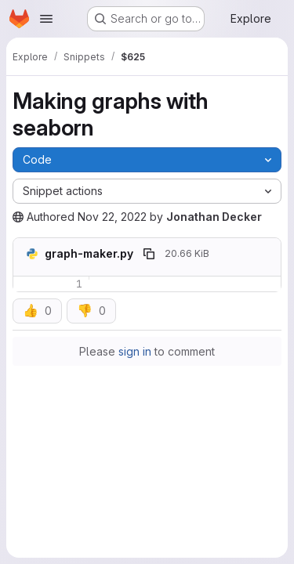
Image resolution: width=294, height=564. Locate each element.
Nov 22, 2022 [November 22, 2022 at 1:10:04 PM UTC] (112, 216)
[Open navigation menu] (46, 18)
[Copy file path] (149, 253)
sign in (134, 351)
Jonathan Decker (214, 216)
